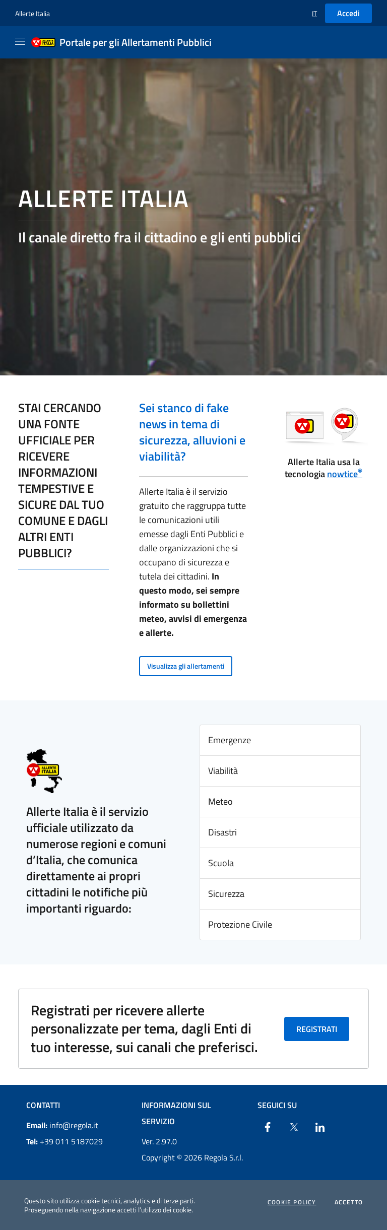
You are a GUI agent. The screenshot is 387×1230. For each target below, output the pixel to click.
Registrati (316, 1029)
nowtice (344, 474)
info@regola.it (62, 1125)
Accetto (349, 1202)
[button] (314, 13)
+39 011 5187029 (64, 1141)
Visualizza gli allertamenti (185, 666)
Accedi (348, 13)
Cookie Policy (292, 1202)
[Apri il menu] (20, 41)
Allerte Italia (32, 13)
